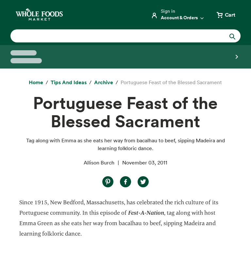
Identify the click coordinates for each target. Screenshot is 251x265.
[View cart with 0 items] (225, 14)
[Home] (36, 82)
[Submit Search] (232, 36)
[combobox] (114, 36)
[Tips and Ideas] (69, 82)
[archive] (103, 82)
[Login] (177, 15)
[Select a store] (125, 57)
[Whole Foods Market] (39, 14)
